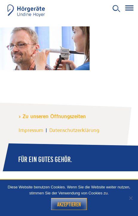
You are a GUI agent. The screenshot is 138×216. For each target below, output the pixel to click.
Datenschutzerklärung (74, 130)
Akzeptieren (69, 204)
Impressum (31, 130)
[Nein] (131, 198)
